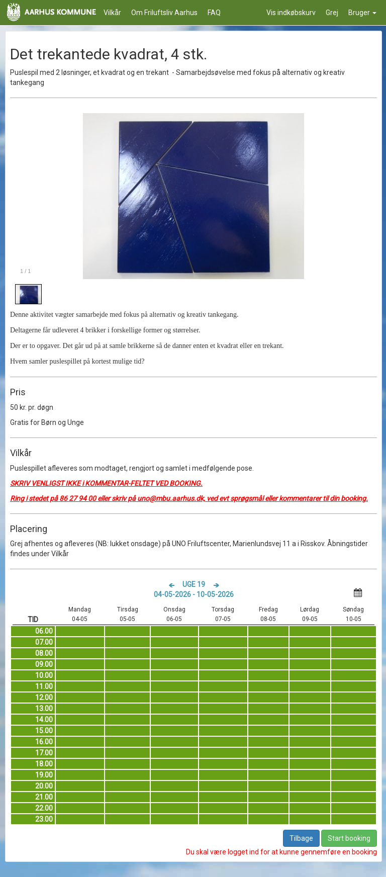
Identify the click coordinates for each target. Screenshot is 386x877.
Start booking (349, 838)
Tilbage (301, 838)
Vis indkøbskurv (291, 13)
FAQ (214, 13)
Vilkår (112, 13)
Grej (332, 13)
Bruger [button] (362, 13)
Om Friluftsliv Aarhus (164, 13)
